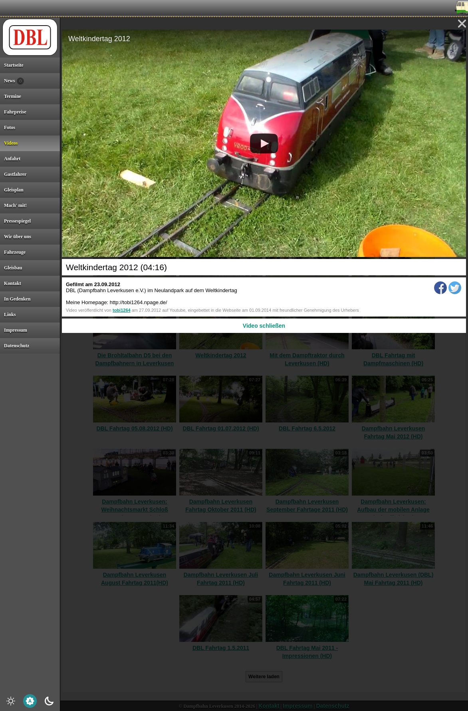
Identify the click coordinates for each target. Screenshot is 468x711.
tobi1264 (122, 310)
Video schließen (264, 326)
